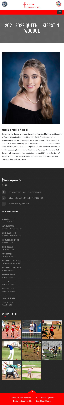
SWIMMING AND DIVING (32, 241)
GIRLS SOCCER (32, 248)
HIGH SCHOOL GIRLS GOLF (32, 262)
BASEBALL (32, 283)
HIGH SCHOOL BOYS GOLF (32, 269)
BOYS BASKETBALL (32, 228)
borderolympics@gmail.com (19, 204)
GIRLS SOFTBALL (32, 290)
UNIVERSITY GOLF (32, 276)
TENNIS (32, 297)
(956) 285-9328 (37, 198)
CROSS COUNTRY (32, 221)
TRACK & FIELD (32, 304)
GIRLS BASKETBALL (32, 235)
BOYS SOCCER (32, 255)
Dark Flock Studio (43, 401)
